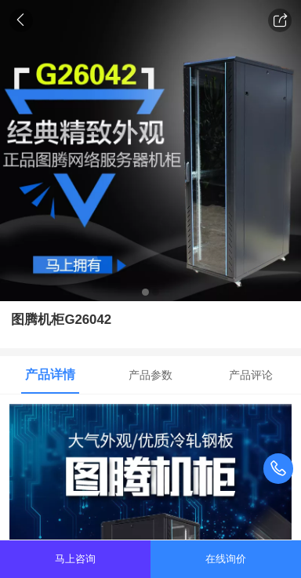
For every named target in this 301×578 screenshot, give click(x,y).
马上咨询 (75, 559)
